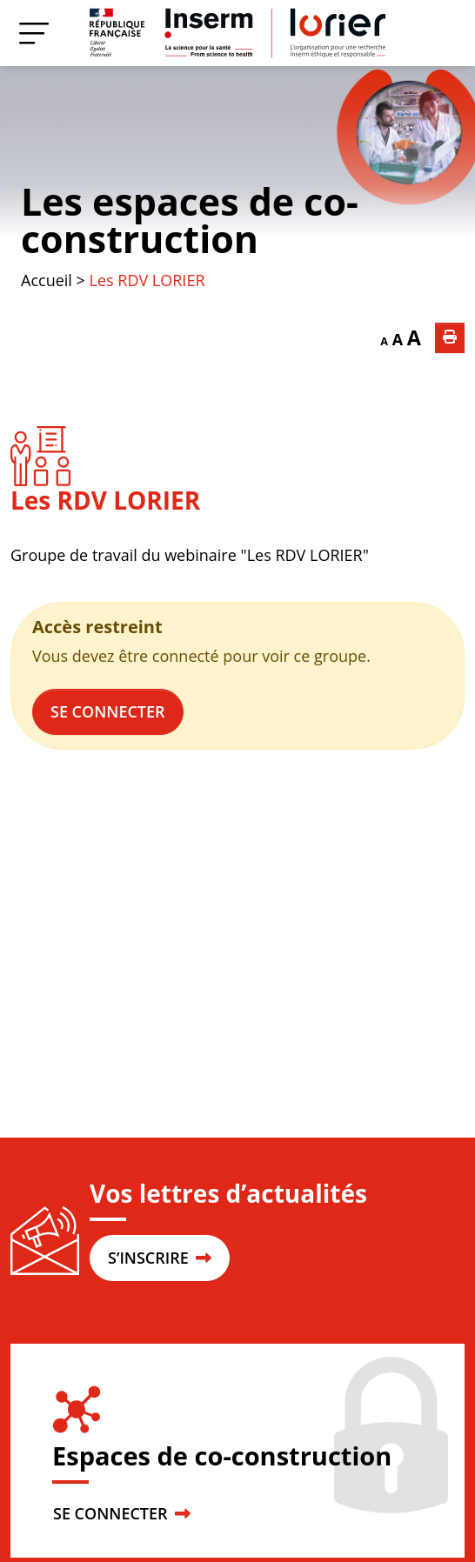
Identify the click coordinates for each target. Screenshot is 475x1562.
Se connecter (107, 711)
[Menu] (34, 32)
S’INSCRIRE (159, 1257)
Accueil (46, 280)
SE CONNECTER (122, 1513)
